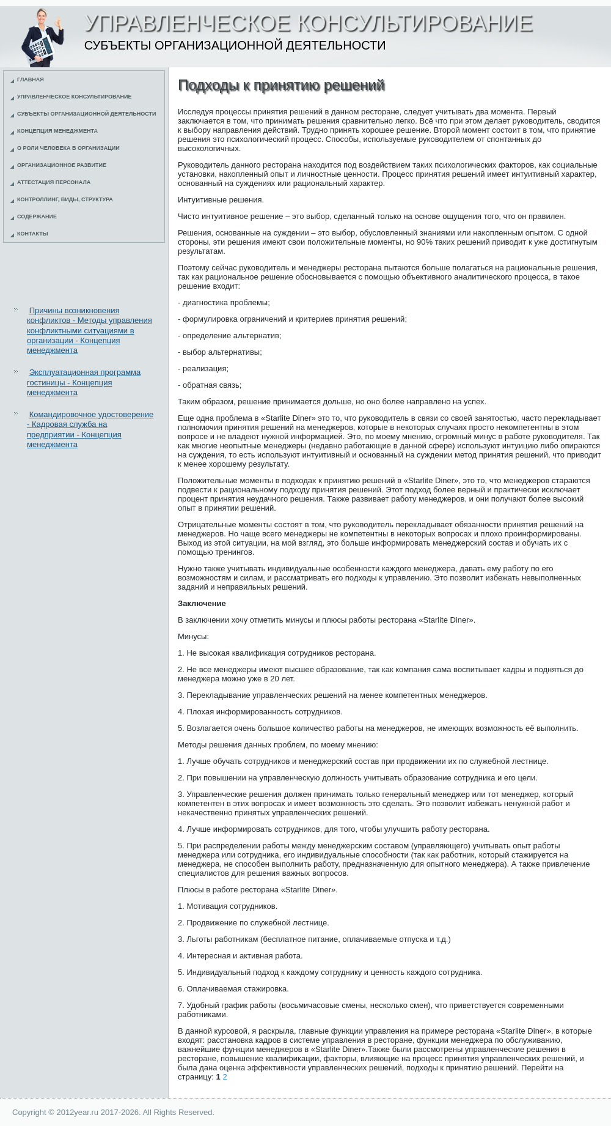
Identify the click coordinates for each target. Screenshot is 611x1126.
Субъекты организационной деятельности (86, 114)
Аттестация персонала (53, 182)
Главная (30, 79)
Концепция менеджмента (57, 131)
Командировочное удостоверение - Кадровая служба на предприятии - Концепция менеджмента (90, 429)
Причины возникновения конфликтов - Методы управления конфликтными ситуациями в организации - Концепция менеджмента (89, 330)
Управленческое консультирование (74, 97)
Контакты (32, 234)
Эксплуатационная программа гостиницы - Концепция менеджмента (84, 382)
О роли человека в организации (68, 148)
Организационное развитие (61, 165)
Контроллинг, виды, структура (65, 199)
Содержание (37, 216)
